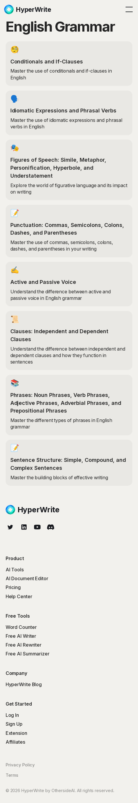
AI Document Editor (27, 578)
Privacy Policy (20, 764)
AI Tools (15, 570)
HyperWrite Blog (24, 684)
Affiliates (15, 742)
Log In (12, 715)
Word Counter (21, 627)
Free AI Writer (21, 636)
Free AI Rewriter (23, 645)
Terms (12, 775)
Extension (16, 733)
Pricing (13, 587)
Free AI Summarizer (27, 654)
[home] (27, 9)
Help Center (19, 596)
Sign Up (14, 724)
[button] (128, 9)
